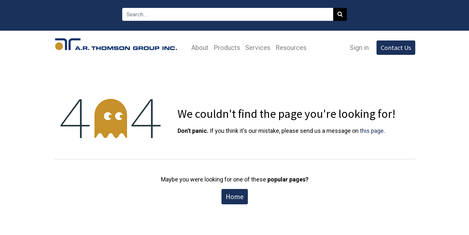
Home (235, 196)
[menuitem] (200, 47)
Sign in (359, 48)
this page (372, 130)
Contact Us (396, 47)
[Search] (340, 14)
